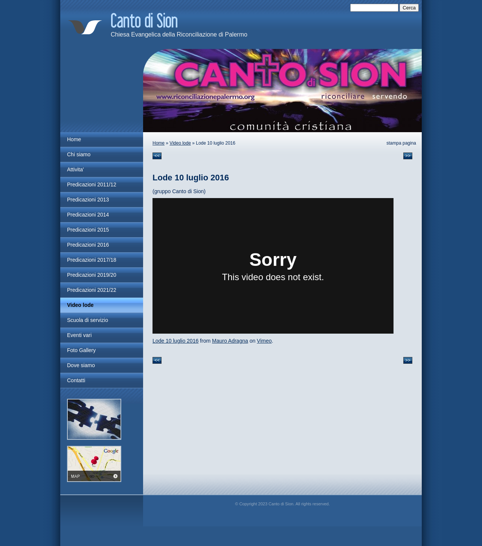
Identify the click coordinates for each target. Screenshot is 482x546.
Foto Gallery (81, 350)
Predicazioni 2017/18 (91, 260)
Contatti (76, 380)
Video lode (180, 143)
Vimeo (264, 341)
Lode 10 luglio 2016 (175, 341)
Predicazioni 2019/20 (91, 275)
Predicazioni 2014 (88, 215)
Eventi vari (79, 335)
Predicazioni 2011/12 (91, 184)
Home (159, 143)
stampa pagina (401, 143)
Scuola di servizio (87, 320)
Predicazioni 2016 (88, 245)
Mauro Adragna (230, 341)
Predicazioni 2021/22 (91, 290)
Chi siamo (78, 154)
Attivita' (75, 169)
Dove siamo (81, 365)
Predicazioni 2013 (88, 200)
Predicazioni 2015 (88, 230)
